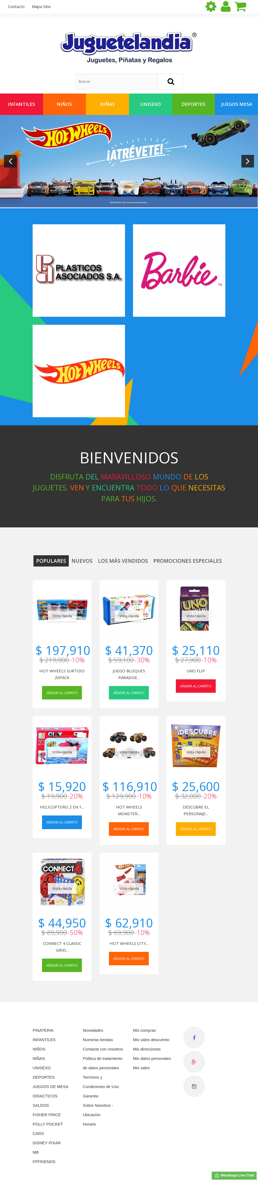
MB (36, 1152)
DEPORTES (44, 1077)
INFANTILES (44, 1039)
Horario (89, 1124)
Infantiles (21, 104)
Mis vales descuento (151, 1039)
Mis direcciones (147, 1049)
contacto (16, 6)
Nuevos (82, 560)
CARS (38, 1133)
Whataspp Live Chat (234, 1175)
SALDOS (41, 1105)
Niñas (107, 104)
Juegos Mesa (236, 104)
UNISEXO (42, 1067)
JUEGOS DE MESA (50, 1086)
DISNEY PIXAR (47, 1143)
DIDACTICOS (45, 1096)
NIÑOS (39, 1049)
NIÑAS (39, 1058)
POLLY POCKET (48, 1124)
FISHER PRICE (47, 1114)
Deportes (193, 104)
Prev (10, 161)
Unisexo (150, 104)
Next (247, 161)
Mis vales (141, 1067)
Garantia (90, 1096)
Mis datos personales (152, 1058)
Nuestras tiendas (98, 1039)
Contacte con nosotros (103, 1049)
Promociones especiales (187, 560)
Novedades (93, 1030)
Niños (64, 104)
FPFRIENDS (44, 1161)
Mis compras (144, 1030)
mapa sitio (41, 6)
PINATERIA (43, 1030)
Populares (51, 560)
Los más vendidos (123, 560)
